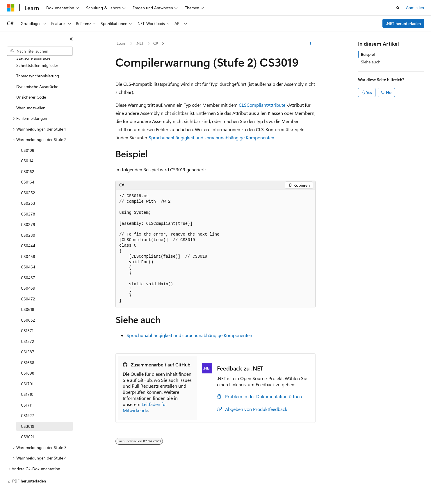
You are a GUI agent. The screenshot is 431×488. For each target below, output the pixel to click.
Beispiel (368, 54)
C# (155, 43)
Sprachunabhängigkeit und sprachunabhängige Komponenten (211, 137)
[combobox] (40, 51)
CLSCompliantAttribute (262, 105)
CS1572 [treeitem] (27, 321)
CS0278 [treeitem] (28, 194)
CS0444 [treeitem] (28, 225)
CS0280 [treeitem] (28, 215)
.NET (140, 43)
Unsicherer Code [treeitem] (31, 77)
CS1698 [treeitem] (27, 353)
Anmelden (415, 7)
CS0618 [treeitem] (27, 289)
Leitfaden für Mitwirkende (145, 407)
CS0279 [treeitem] (28, 204)
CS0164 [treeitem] (27, 162)
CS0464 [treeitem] (28, 247)
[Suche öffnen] (398, 8)
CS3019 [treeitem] (27, 406)
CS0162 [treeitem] (27, 151)
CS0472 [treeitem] (28, 279)
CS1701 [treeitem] (27, 363)
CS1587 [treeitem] (27, 331)
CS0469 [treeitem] (28, 268)
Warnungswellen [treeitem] (30, 87)
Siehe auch (370, 62)
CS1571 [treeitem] (27, 310)
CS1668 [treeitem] (27, 342)
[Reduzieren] (71, 39)
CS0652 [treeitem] (28, 300)
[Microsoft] (11, 8)
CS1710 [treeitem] (27, 374)
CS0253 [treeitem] (28, 183)
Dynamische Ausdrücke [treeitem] (37, 66)
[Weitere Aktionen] (310, 43)
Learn (122, 43)
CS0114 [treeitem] (27, 140)
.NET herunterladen (403, 23)
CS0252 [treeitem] (28, 172)
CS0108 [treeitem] (27, 130)
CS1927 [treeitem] (27, 395)
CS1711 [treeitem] (27, 385)
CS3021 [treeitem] (27, 416)
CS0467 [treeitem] (28, 257)
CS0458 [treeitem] (28, 236)
